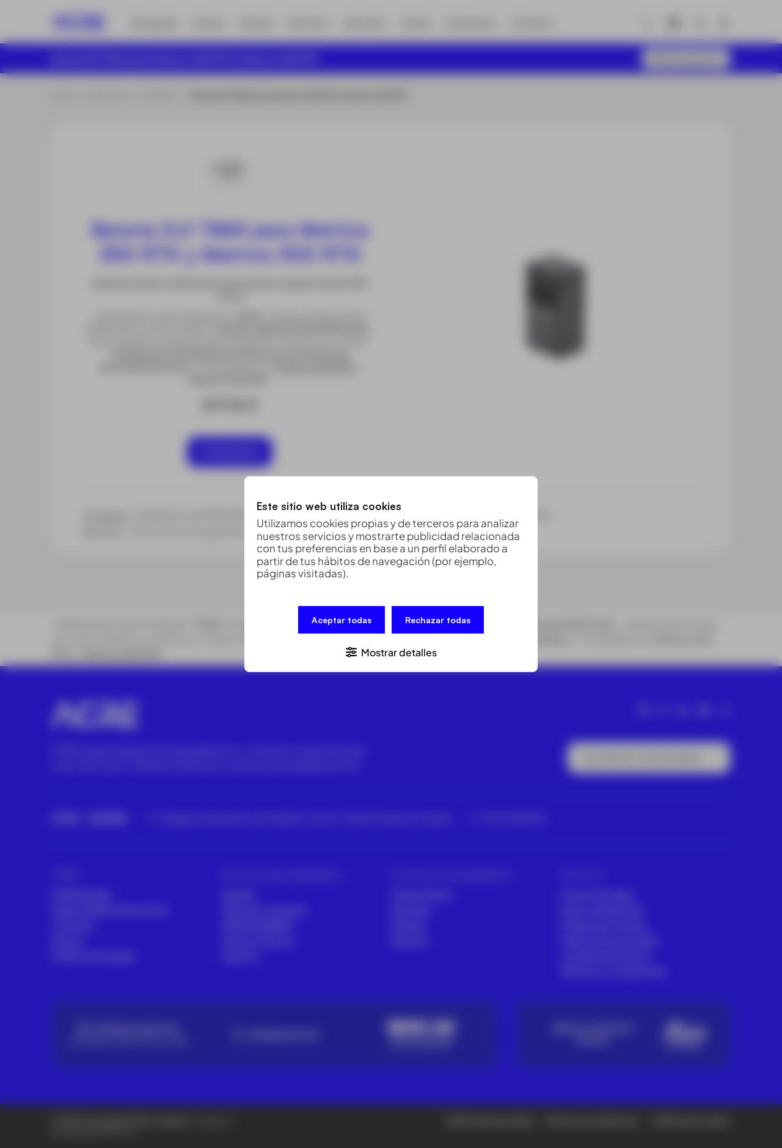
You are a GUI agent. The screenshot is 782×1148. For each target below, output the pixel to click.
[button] (391, 651)
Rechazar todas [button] (437, 619)
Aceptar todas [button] (341, 619)
